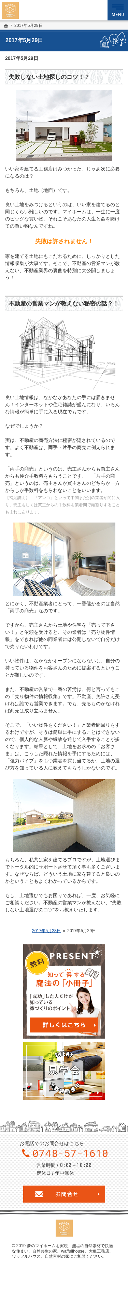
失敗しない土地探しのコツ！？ (49, 77)
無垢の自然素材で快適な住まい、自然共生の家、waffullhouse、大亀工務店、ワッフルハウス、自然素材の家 (62, 1251)
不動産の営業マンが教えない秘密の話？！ (64, 303)
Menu (118, 10)
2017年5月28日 (46, 930)
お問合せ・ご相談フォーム (64, 1194)
